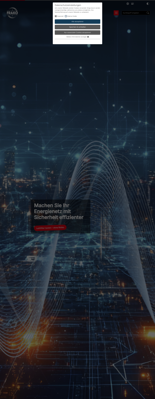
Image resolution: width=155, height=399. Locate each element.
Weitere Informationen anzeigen (77, 37)
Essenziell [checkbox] (60, 16)
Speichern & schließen (77, 27)
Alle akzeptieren (77, 21)
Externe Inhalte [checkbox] (72, 16)
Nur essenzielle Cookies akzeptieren (77, 32)
